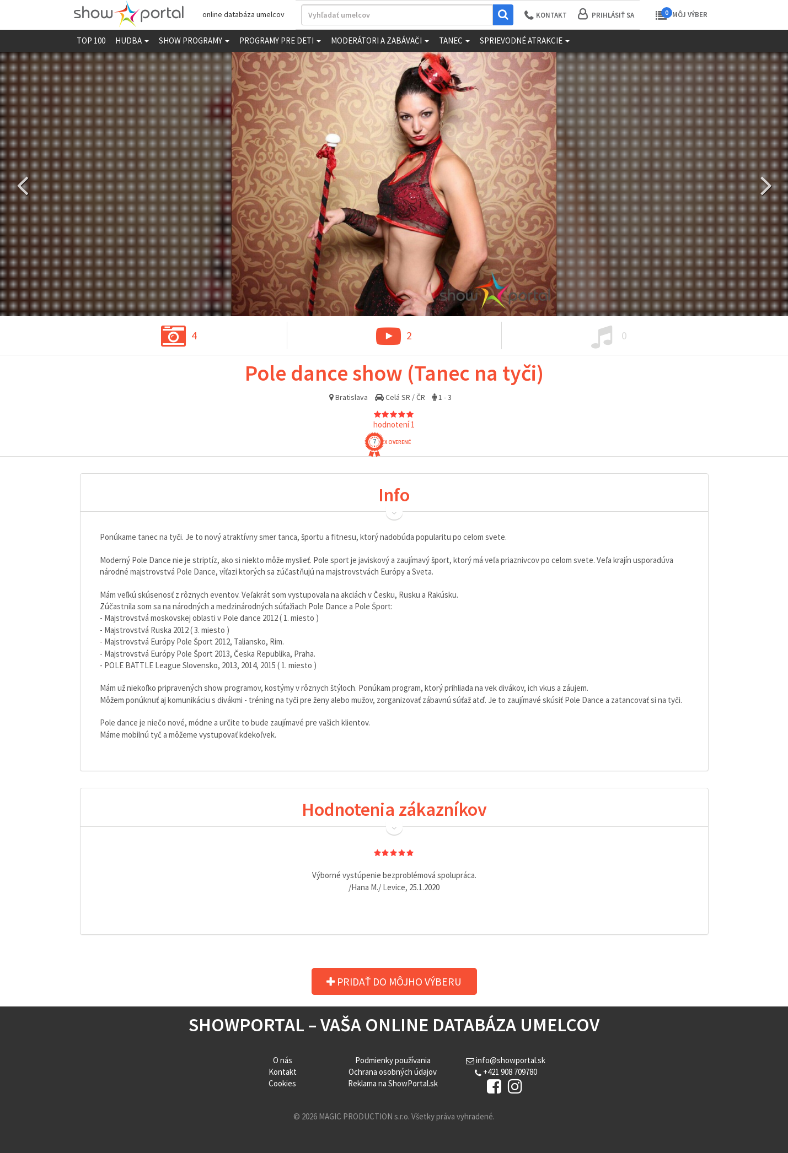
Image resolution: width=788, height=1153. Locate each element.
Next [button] (765, 184)
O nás (282, 1060)
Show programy (194, 40)
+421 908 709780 (506, 1072)
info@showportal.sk (505, 1060)
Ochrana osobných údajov (393, 1072)
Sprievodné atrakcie (525, 40)
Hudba (132, 40)
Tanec (454, 40)
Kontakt (283, 1072)
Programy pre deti (280, 40)
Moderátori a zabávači (380, 40)
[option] (394, 184)
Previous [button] (22, 184)
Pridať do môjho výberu (398, 981)
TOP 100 (91, 40)
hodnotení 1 (394, 424)
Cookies (282, 1083)
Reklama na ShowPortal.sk (393, 1083)
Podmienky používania (393, 1060)
